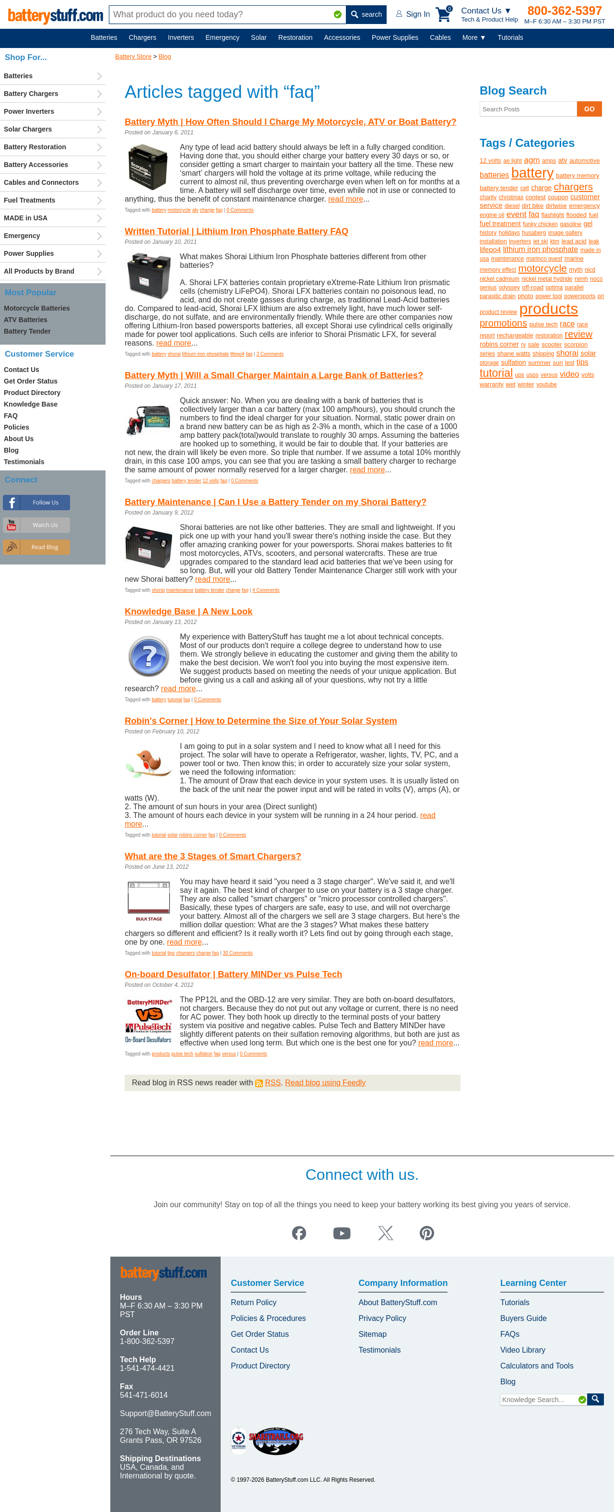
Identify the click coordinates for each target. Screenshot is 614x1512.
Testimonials (24, 462)
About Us (19, 439)
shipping (543, 353)
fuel (593, 215)
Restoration (295, 37)
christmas (511, 197)
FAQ (11, 416)
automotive (584, 160)
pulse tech (182, 1053)
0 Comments (240, 210)
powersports (579, 296)
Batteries (104, 37)
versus (229, 1053)
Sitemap (372, 1334)
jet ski (540, 241)
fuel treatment (500, 224)
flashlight (553, 215)
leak (594, 241)
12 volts (210, 480)
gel (587, 224)
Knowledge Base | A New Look (188, 611)
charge (207, 210)
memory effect (498, 269)
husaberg (534, 232)
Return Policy (253, 1302)
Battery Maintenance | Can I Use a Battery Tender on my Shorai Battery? (275, 502)
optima (554, 287)
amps (549, 160)
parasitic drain (498, 296)
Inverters (181, 37)
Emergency (223, 37)
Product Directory (32, 392)
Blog (165, 56)
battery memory (577, 175)
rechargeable (515, 335)
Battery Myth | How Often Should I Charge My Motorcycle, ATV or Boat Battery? (291, 122)
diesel (512, 206)
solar (172, 835)
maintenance (179, 590)
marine (574, 258)
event (517, 214)
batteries (494, 175)
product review (498, 312)
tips (171, 953)
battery (159, 210)
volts (587, 374)
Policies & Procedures (268, 1318)
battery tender (186, 480)
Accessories (342, 37)
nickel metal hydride (546, 279)
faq (219, 210)
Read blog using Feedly (325, 1083)
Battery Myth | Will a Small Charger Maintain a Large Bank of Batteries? (274, 375)
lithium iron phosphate (205, 354)
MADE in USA (25, 218)
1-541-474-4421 (147, 1368)
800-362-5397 (565, 10)
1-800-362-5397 (147, 1341)
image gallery (565, 232)
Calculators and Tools (537, 1366)
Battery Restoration (35, 147)
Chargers (142, 37)
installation (493, 241)
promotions (503, 323)
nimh (581, 278)
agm (532, 160)
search (366, 14)
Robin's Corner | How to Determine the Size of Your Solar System (261, 721)
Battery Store (133, 56)
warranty (492, 384)
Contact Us (21, 369)
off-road (532, 287)
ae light (512, 160)
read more (345, 199)
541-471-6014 (144, 1395)
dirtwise (556, 205)
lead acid (574, 241)
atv (195, 210)
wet (510, 384)
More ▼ (474, 37)
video (569, 374)
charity (488, 197)
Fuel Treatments (29, 200)
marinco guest (544, 258)
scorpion (576, 344)
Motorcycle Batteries (37, 308)
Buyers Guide (523, 1318)
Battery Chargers (31, 93)
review (578, 334)
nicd (590, 269)
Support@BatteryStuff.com (165, 1413)
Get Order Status (31, 381)
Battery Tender (27, 331)
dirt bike (533, 205)
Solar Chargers (28, 129)
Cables (440, 37)
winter (526, 384)
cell (524, 188)
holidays (509, 232)
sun (558, 362)
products (161, 1053)
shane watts (513, 353)
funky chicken (540, 224)
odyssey (509, 287)
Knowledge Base (31, 404)
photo (525, 296)
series (487, 353)
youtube (546, 384)
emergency (584, 205)
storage (489, 363)
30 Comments (237, 953)
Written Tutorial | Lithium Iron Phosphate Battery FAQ (236, 231)
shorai (174, 354)
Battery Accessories (36, 164)
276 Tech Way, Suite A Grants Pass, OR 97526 (160, 1436)
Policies (16, 427)
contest (536, 197)
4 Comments (266, 590)
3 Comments (269, 354)
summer (539, 362)
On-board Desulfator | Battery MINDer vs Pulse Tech (233, 974)
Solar (259, 37)
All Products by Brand (39, 271)
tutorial (175, 699)
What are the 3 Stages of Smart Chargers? (213, 856)
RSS (273, 1083)
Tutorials (510, 37)
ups (519, 375)
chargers (161, 480)
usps (532, 375)
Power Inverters (29, 111)
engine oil (492, 215)
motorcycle (179, 210)
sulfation (204, 1053)
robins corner (193, 835)
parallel (574, 287)
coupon (558, 197)
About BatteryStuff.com (397, 1302)
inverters (520, 241)
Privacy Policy (382, 1318)
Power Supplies (395, 37)
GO (589, 109)
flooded (576, 214)
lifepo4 (237, 354)
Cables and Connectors (41, 182)
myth (575, 269)
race (567, 324)
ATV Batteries (25, 320)
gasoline (570, 224)
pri (601, 296)
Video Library (522, 1350)
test (569, 363)
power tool (548, 296)
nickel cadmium (500, 279)
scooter (552, 344)
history (488, 232)
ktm (554, 241)
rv (523, 344)
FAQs (510, 1334)
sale (534, 344)
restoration (549, 335)
